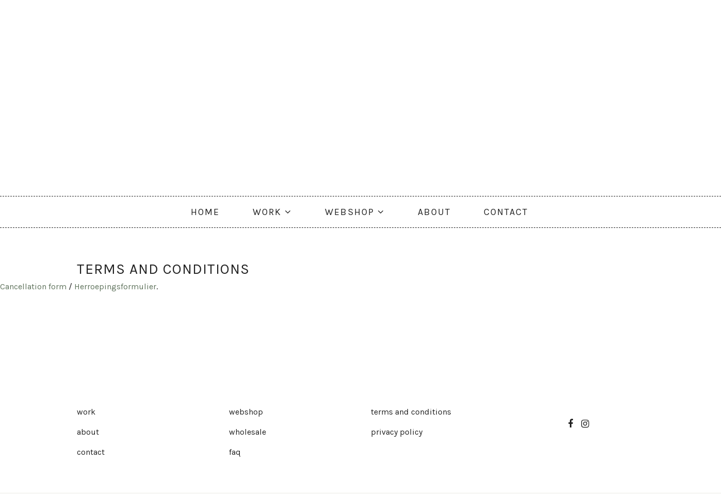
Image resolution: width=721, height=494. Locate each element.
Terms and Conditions (411, 412)
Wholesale (247, 432)
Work (86, 412)
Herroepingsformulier (115, 286)
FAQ (235, 452)
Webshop (246, 412)
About (88, 432)
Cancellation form (33, 286)
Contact (91, 452)
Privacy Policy (396, 432)
